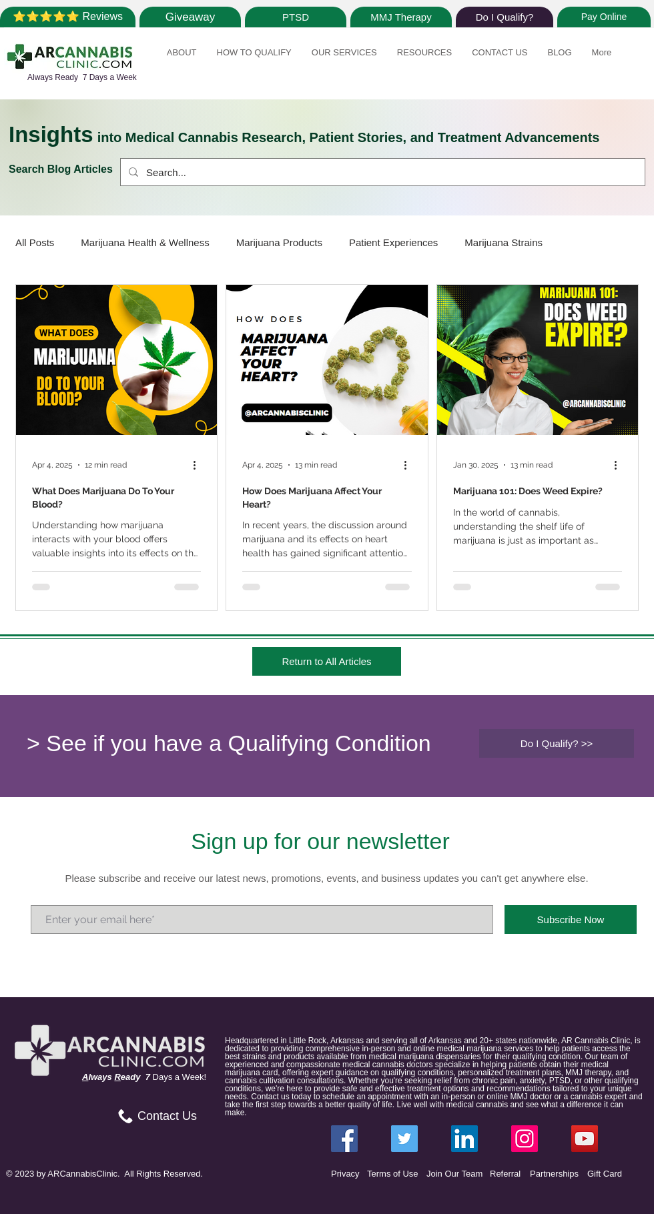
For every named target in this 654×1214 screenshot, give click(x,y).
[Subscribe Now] (571, 919)
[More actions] (199, 465)
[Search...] (381, 172)
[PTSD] (295, 17)
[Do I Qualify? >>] (556, 743)
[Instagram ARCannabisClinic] (524, 1138)
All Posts (34, 242)
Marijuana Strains (503, 242)
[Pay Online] (604, 17)
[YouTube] (584, 1138)
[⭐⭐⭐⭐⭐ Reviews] (67, 17)
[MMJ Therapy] (401, 17)
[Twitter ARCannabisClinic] (404, 1138)
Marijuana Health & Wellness (145, 242)
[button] (182, 60)
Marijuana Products (279, 242)
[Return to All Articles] (326, 661)
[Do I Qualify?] (504, 17)
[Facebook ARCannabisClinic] (344, 1138)
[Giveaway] (190, 17)
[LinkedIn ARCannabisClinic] (464, 1138)
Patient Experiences (393, 242)
